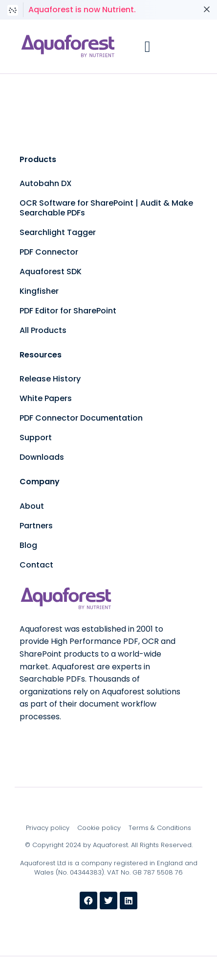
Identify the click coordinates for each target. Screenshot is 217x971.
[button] (147, 46)
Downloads (42, 457)
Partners (36, 525)
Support (36, 437)
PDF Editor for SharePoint (68, 310)
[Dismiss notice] (207, 9)
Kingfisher (39, 291)
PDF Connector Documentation (81, 418)
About (32, 506)
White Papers (46, 398)
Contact (36, 564)
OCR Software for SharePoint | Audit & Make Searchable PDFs (106, 207)
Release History (50, 378)
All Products (43, 330)
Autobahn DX (46, 183)
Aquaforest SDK (51, 271)
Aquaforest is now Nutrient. (82, 9)
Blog (28, 545)
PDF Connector (49, 252)
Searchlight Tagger (58, 232)
